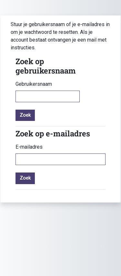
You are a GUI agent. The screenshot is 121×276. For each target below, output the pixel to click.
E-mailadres (29, 147)
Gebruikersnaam (33, 84)
